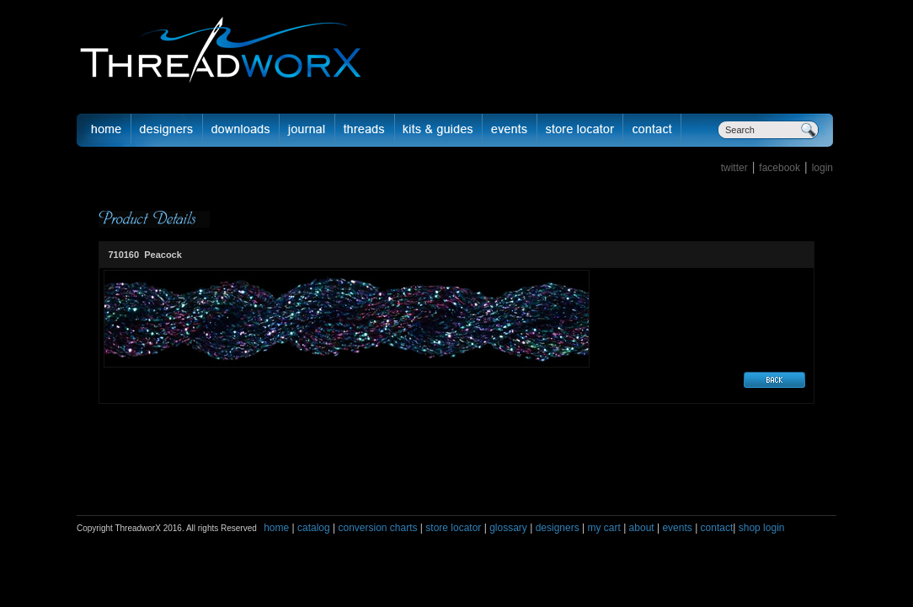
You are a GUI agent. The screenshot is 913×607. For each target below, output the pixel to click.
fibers (365, 130)
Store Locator (580, 130)
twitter (734, 168)
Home (103, 130)
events (676, 528)
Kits (439, 130)
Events (510, 130)
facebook (779, 168)
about (641, 528)
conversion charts (377, 528)
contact (717, 528)
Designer (167, 130)
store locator (453, 528)
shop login (759, 528)
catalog (313, 528)
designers (557, 528)
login (822, 168)
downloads (241, 130)
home (276, 528)
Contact (652, 130)
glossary (508, 528)
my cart (603, 528)
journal (307, 130)
